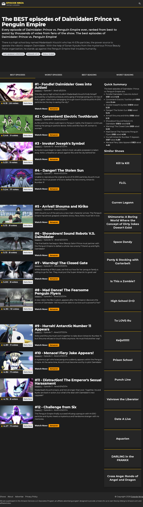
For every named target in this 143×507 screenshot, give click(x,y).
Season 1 (38, 91)
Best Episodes (17, 75)
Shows (3, 497)
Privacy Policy (31, 497)
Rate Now (28, 103)
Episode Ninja (137, 497)
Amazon (54, 109)
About (10, 497)
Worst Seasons (124, 75)
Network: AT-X (33, 54)
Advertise (19, 497)
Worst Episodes (53, 75)
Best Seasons (89, 75)
